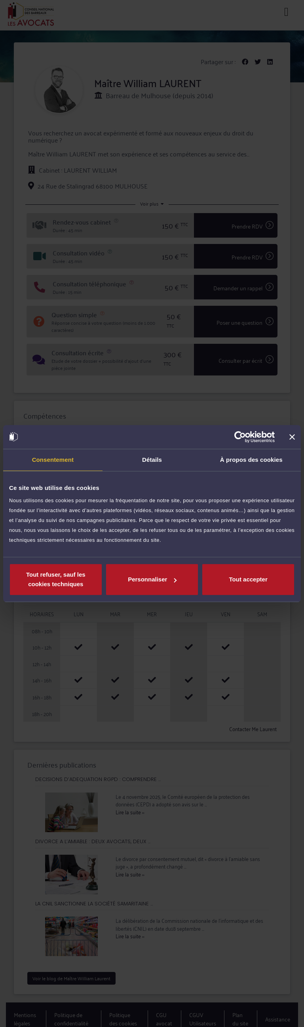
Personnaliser (152, 579)
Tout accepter (248, 579)
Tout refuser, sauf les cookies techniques (56, 579)
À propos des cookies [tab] (251, 459)
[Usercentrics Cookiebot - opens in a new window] (240, 437)
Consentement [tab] (53, 459)
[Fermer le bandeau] (292, 437)
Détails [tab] (152, 459)
